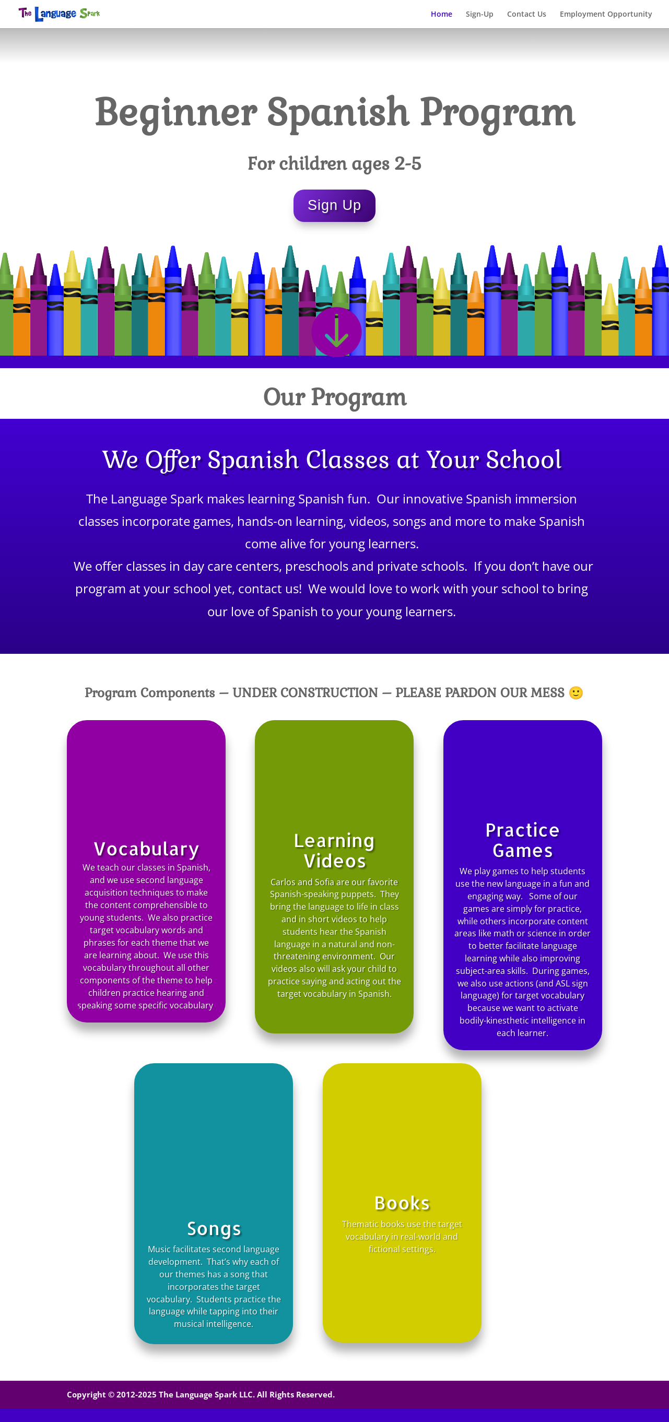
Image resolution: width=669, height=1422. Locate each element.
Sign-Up (480, 14)
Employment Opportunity (606, 14)
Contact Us (526, 14)
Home (441, 14)
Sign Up (334, 205)
